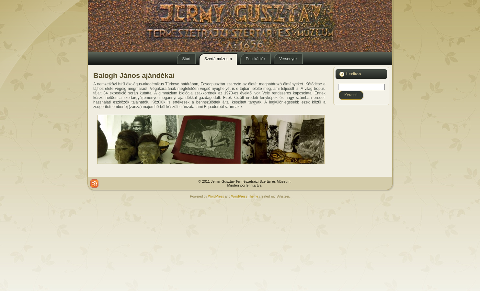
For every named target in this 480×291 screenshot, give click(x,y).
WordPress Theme (244, 196)
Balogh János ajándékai (134, 75)
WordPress (216, 196)
